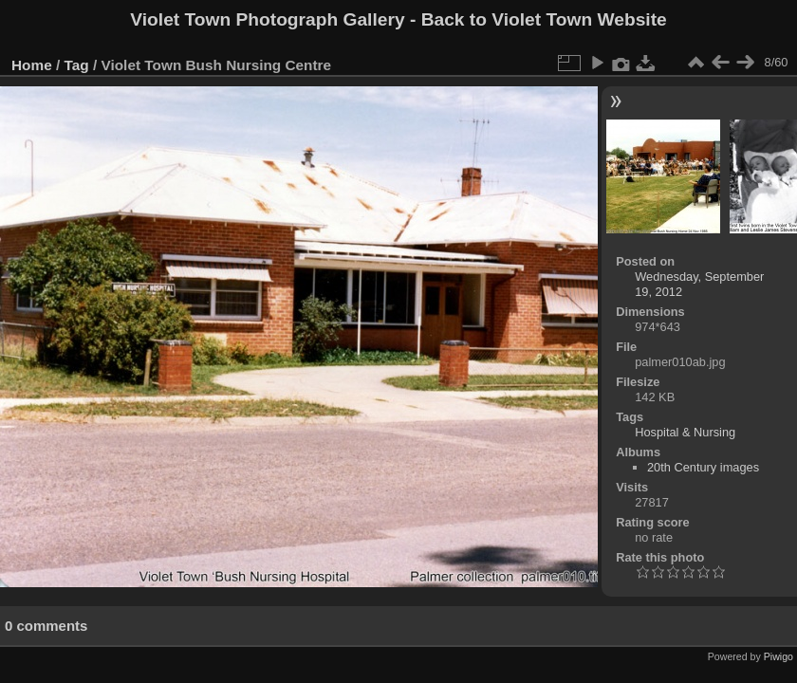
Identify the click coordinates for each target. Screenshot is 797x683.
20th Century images (703, 467)
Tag (77, 65)
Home (31, 65)
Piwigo (778, 656)
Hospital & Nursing (685, 432)
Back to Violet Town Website (544, 19)
